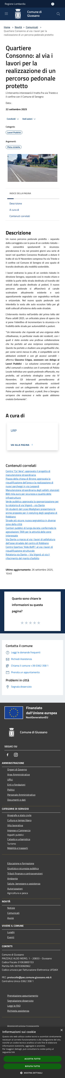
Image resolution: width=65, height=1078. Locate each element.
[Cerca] (58, 14)
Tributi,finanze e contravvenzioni (25, 873)
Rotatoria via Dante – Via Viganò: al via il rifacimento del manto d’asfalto (28, 556)
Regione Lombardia (15, 4)
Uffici (10, 779)
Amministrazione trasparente (23, 1026)
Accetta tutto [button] (32, 1058)
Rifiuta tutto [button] (32, 1066)
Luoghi (11, 932)
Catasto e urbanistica (18, 839)
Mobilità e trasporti (17, 848)
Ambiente (12, 878)
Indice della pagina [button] (20, 193)
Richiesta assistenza (18, 1011)
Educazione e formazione (20, 863)
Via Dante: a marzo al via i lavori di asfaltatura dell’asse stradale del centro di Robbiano (30, 541)
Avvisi (10, 918)
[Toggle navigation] (6, 13)
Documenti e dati (16, 800)
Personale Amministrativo (21, 795)
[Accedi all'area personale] (53, 4)
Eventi (10, 937)
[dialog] (32, 1052)
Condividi (13, 119)
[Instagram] (16, 755)
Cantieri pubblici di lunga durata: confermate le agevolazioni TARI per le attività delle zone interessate (31, 531)
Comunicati (32, 27)
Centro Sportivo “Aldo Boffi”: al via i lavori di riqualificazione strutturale (29, 549)
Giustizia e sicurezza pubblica (23, 868)
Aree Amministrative (18, 774)
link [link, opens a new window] (13, 1052)
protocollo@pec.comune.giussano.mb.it (29, 977)
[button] (32, 1072)
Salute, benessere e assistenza (23, 883)
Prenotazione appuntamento (22, 996)
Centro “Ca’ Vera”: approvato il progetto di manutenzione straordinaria (28, 473)
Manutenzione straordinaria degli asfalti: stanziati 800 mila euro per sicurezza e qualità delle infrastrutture (32, 494)
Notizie (11, 908)
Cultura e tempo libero (19, 820)
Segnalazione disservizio (20, 1001)
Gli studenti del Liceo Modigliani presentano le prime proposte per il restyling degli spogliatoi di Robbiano (31, 512)
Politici (11, 790)
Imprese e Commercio (18, 830)
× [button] (61, 1030)
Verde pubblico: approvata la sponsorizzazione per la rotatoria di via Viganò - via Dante (32, 503)
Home (7, 27)
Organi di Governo (17, 769)
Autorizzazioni (15, 888)
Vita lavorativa (15, 825)
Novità (18, 27)
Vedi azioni (29, 119)
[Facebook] (7, 755)
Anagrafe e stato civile (19, 815)
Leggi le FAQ (14, 1006)
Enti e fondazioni (16, 784)
